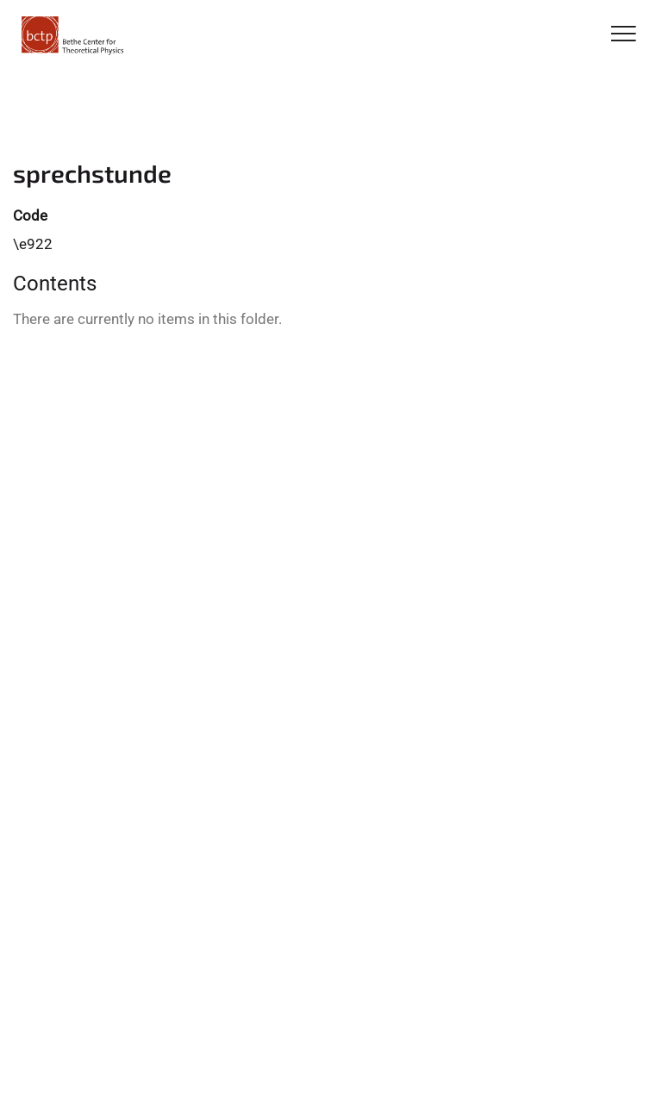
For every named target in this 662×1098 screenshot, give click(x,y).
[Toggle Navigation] (623, 35)
